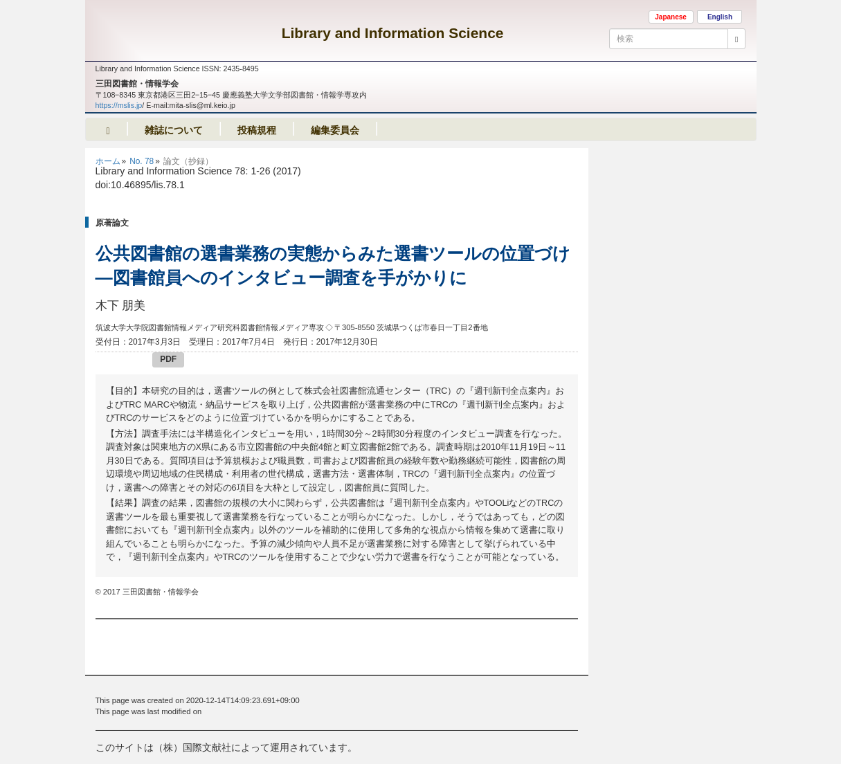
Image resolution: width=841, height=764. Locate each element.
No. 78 (141, 161)
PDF (168, 359)
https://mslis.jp (119, 105)
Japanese (671, 17)
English (719, 17)
